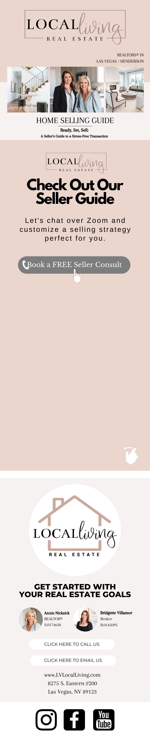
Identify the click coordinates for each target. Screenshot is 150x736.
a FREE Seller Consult (84, 265)
